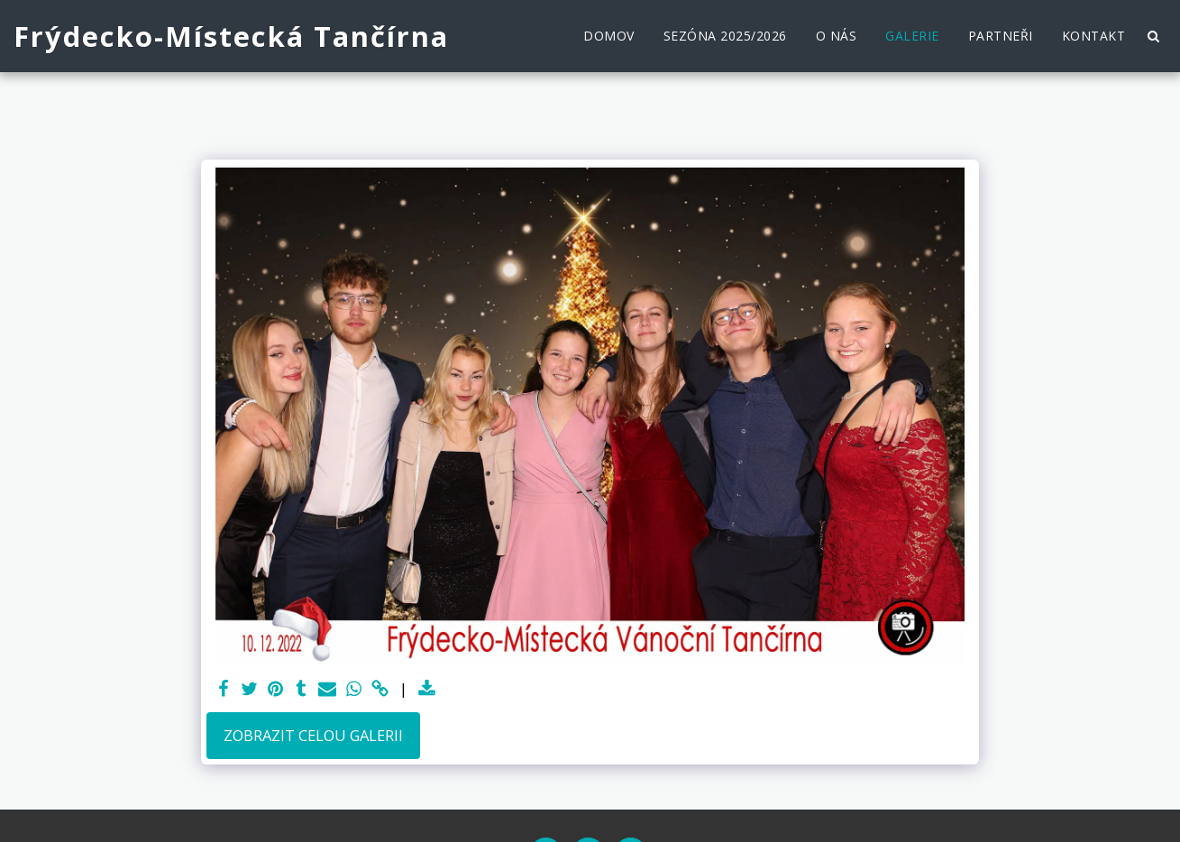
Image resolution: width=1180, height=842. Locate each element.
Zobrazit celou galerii (313, 735)
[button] (1153, 36)
